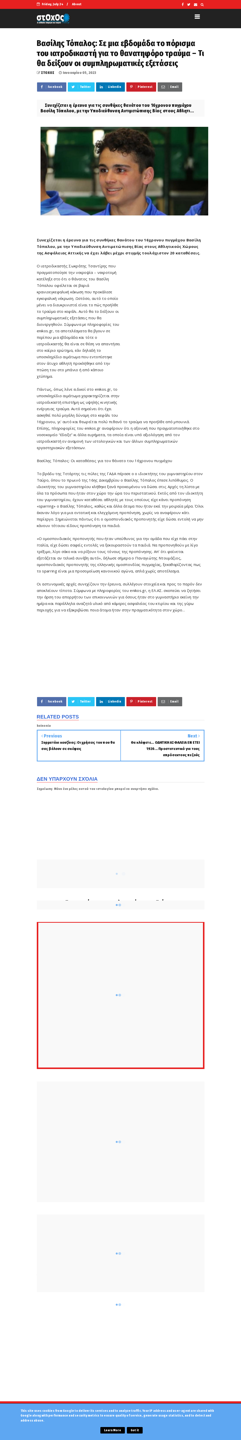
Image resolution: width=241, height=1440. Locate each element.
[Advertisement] (162, 339)
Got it (135, 1430)
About (76, 4)
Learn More (112, 1430)
